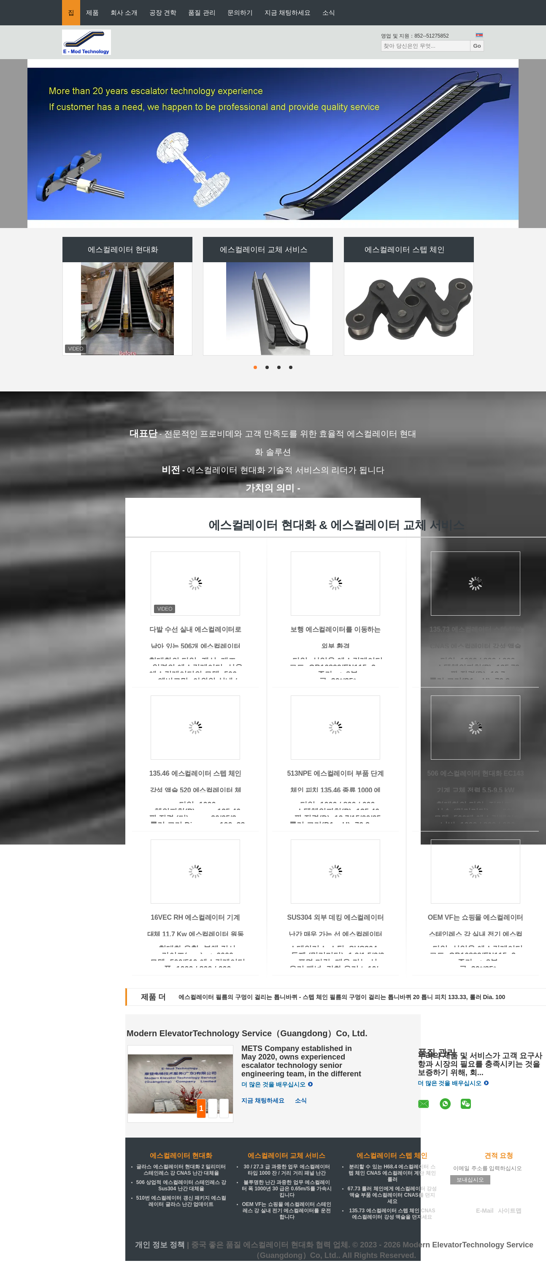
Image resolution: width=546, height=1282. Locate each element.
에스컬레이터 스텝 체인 (405, 249)
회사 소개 (124, 12)
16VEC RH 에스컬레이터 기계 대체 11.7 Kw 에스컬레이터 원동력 (195, 934)
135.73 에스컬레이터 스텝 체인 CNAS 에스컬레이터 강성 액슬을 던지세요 (476, 646)
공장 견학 (162, 12)
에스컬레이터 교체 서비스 (264, 249)
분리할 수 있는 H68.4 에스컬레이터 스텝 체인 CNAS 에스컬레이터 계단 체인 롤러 (392, 1173)
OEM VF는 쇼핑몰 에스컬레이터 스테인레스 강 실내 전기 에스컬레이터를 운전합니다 (476, 934)
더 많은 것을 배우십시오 (277, 1084)
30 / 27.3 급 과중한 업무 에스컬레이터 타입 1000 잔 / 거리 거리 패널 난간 (286, 1170)
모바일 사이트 (498, 1222)
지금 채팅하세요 (288, 12)
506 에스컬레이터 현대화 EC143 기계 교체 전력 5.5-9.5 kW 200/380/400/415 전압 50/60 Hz (475, 790)
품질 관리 (201, 12)
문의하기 (240, 12)
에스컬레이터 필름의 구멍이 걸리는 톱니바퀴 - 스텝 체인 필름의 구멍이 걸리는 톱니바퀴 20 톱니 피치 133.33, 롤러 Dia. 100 (341, 997)
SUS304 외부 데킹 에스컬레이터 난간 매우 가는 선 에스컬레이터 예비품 (335, 934)
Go (477, 46)
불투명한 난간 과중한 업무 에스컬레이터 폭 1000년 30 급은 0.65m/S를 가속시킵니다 (287, 1188)
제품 (92, 12)
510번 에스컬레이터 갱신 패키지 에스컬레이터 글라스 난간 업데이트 (181, 1201)
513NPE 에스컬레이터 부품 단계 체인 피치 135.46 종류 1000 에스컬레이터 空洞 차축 (335, 790)
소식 (328, 12)
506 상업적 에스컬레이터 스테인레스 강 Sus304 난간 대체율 (181, 1185)
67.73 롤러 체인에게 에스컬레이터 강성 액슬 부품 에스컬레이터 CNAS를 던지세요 (392, 1195)
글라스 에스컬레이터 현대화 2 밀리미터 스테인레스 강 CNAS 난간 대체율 (181, 1170)
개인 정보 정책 (160, 1245)
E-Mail (484, 1210)
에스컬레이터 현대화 (123, 249)
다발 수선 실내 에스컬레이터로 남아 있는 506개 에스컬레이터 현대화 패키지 (195, 646)
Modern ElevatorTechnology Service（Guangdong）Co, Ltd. (247, 1033)
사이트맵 (510, 1210)
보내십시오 (470, 1179)
